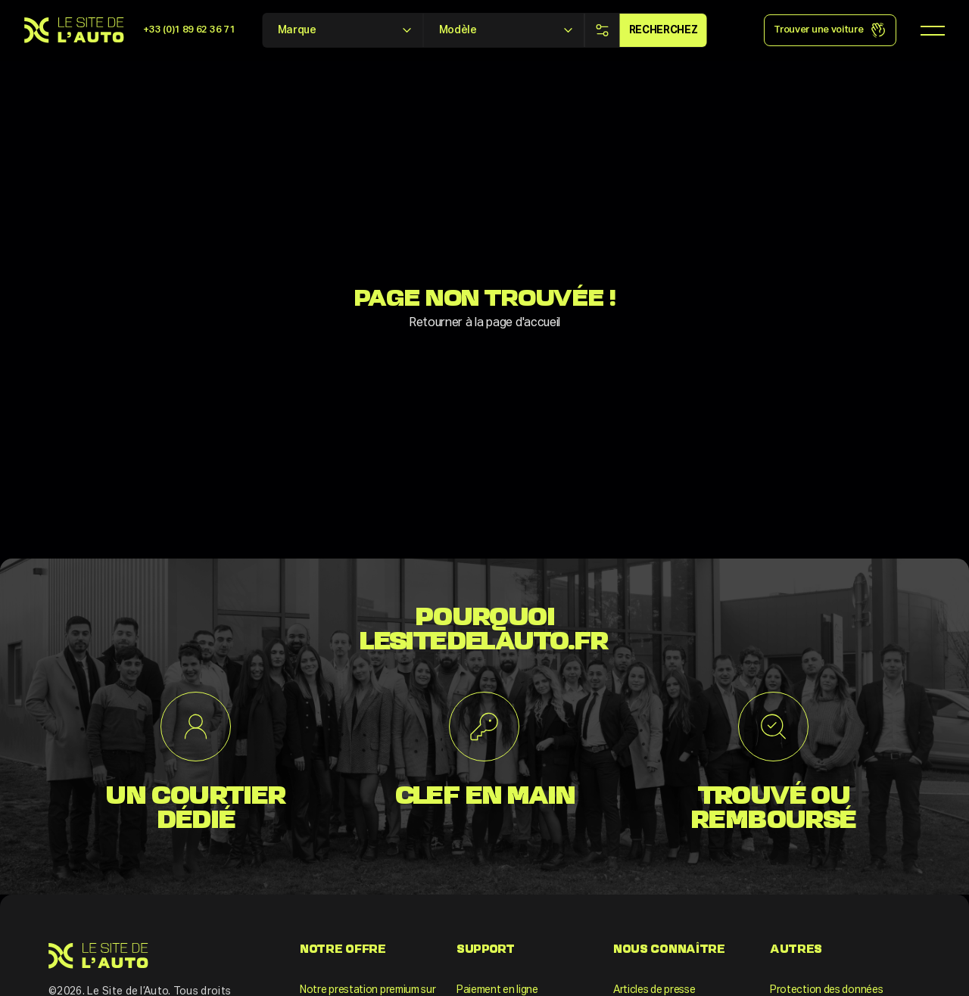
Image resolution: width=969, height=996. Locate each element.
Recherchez (663, 30)
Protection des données (826, 990)
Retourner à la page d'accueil (484, 323)
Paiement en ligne (497, 990)
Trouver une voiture (830, 30)
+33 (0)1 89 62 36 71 (189, 30)
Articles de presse (654, 990)
